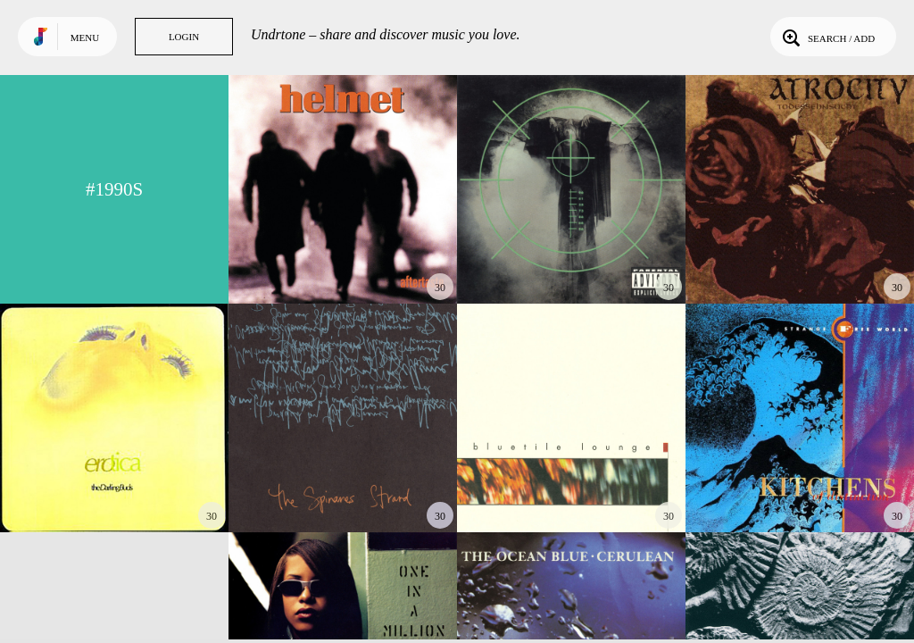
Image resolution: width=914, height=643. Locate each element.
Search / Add (827, 36)
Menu (85, 37)
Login (184, 36)
